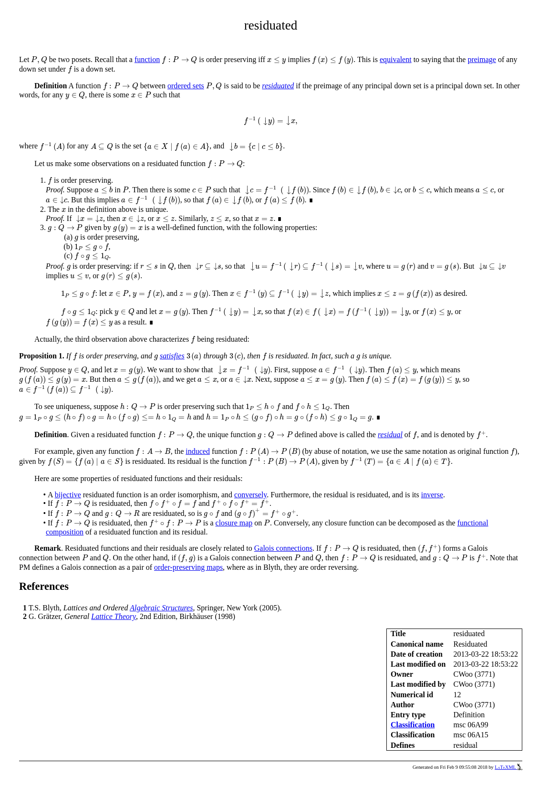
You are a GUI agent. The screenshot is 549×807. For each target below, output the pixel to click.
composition (64, 532)
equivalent (396, 59)
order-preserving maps (188, 567)
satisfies (172, 356)
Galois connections (283, 548)
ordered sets (185, 86)
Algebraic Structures (161, 608)
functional (472, 523)
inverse (432, 495)
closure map (234, 523)
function (147, 59)
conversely (250, 495)
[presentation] (39, 60)
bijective (68, 495)
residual (390, 434)
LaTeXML (508, 767)
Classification (413, 725)
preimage (481, 59)
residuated (278, 86)
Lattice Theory (113, 616)
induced (198, 451)
